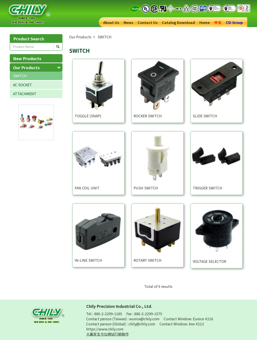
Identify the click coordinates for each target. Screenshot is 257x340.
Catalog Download (178, 22)
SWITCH (20, 75)
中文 (217, 22)
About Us (111, 22)
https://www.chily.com (105, 329)
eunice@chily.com (144, 318)
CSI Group (234, 22)
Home (204, 22)
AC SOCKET (22, 84)
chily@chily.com (142, 323)
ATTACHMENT (24, 93)
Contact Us (148, 22)
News (128, 22)
